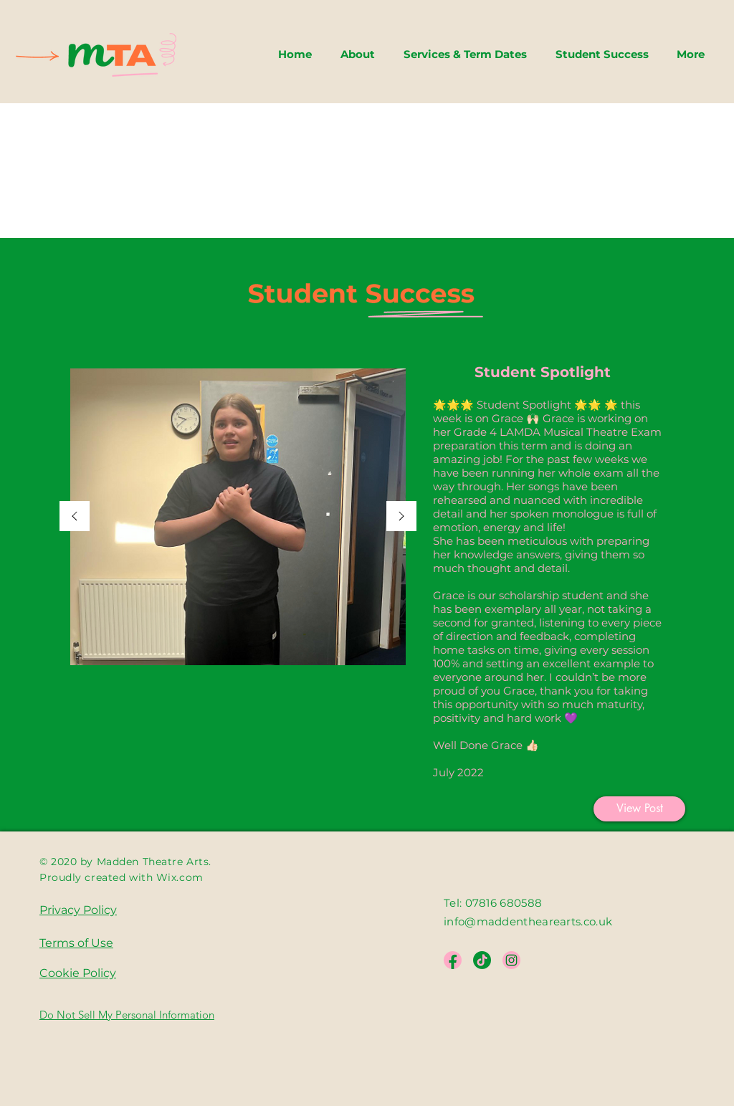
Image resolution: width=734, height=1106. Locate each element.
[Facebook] (453, 960)
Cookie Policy (77, 973)
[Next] (401, 517)
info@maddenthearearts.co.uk (529, 921)
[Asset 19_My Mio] (482, 960)
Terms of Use (76, 943)
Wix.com (180, 877)
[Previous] (74, 517)
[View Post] (639, 808)
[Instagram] (511, 960)
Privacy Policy (78, 910)
